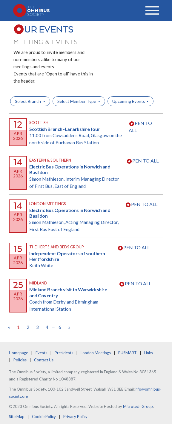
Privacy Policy (75, 416)
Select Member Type (77, 101)
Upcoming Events (128, 101)
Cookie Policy (44, 416)
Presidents (64, 352)
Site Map (16, 416)
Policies (20, 360)
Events (41, 352)
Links (148, 352)
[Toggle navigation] (152, 10)
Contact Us (43, 360)
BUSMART (127, 352)
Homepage (18, 352)
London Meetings (96, 352)
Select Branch (28, 101)
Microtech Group (138, 406)
